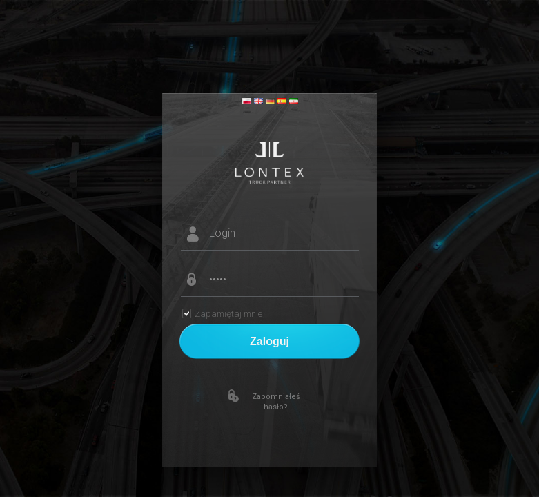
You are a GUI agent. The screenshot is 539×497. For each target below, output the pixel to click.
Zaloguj (269, 341)
